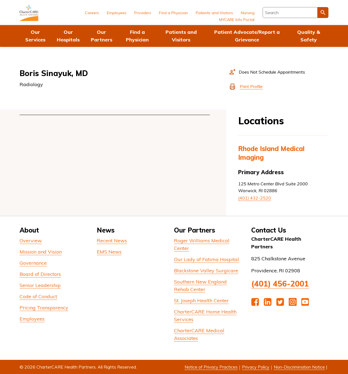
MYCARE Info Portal (236, 19)
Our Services (35, 36)
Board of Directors (40, 274)
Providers (142, 12)
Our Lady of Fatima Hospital (206, 259)
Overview (31, 240)
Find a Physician (137, 36)
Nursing (247, 12)
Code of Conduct (38, 296)
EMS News (109, 252)
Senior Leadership (40, 285)
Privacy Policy (255, 367)
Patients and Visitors (181, 36)
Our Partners (101, 36)
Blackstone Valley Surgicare (206, 270)
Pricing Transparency (44, 307)
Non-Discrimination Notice (299, 367)
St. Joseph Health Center (201, 300)
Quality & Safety (308, 36)
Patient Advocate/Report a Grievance (247, 36)
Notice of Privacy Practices (211, 367)
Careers (92, 12)
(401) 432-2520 (254, 198)
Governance (33, 263)
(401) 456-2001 (280, 283)
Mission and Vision (41, 252)
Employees (116, 12)
